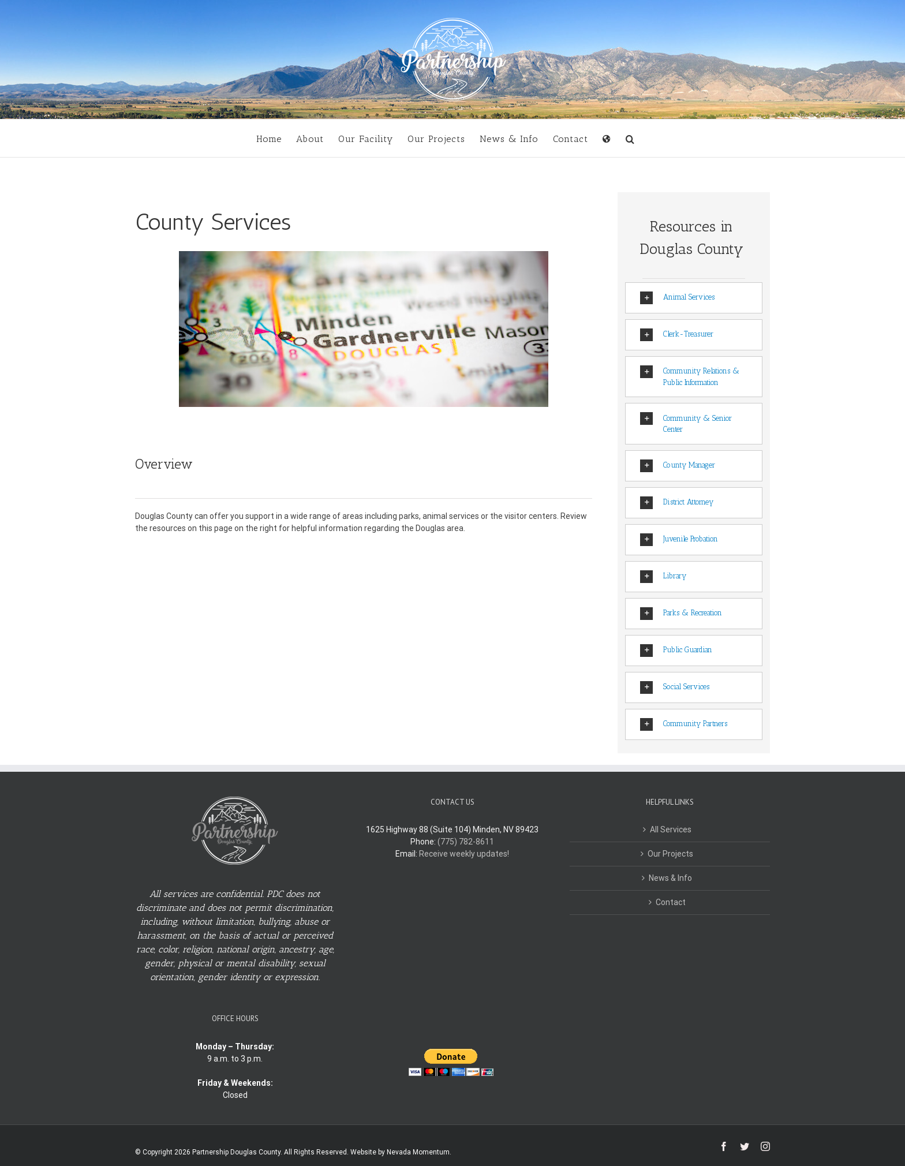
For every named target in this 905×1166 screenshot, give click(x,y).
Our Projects (670, 853)
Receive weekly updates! (464, 853)
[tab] (694, 298)
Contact (671, 902)
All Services (670, 829)
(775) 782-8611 (465, 841)
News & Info (670, 878)
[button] (630, 138)
